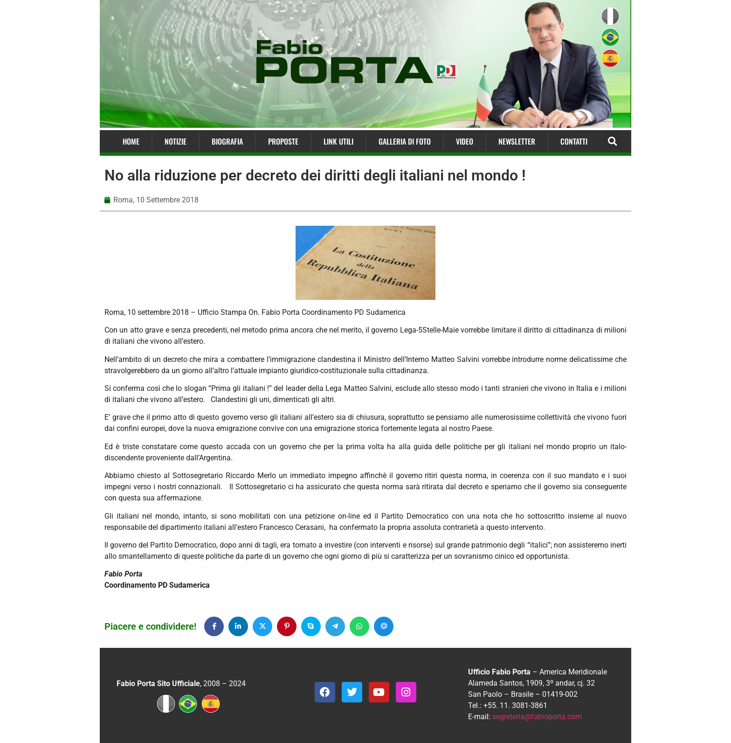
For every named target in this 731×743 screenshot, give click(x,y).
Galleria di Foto (405, 141)
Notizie (175, 141)
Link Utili (338, 141)
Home (131, 141)
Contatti (573, 141)
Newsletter (516, 141)
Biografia (227, 141)
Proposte (283, 141)
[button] (612, 141)
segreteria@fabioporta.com (537, 716)
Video (464, 141)
